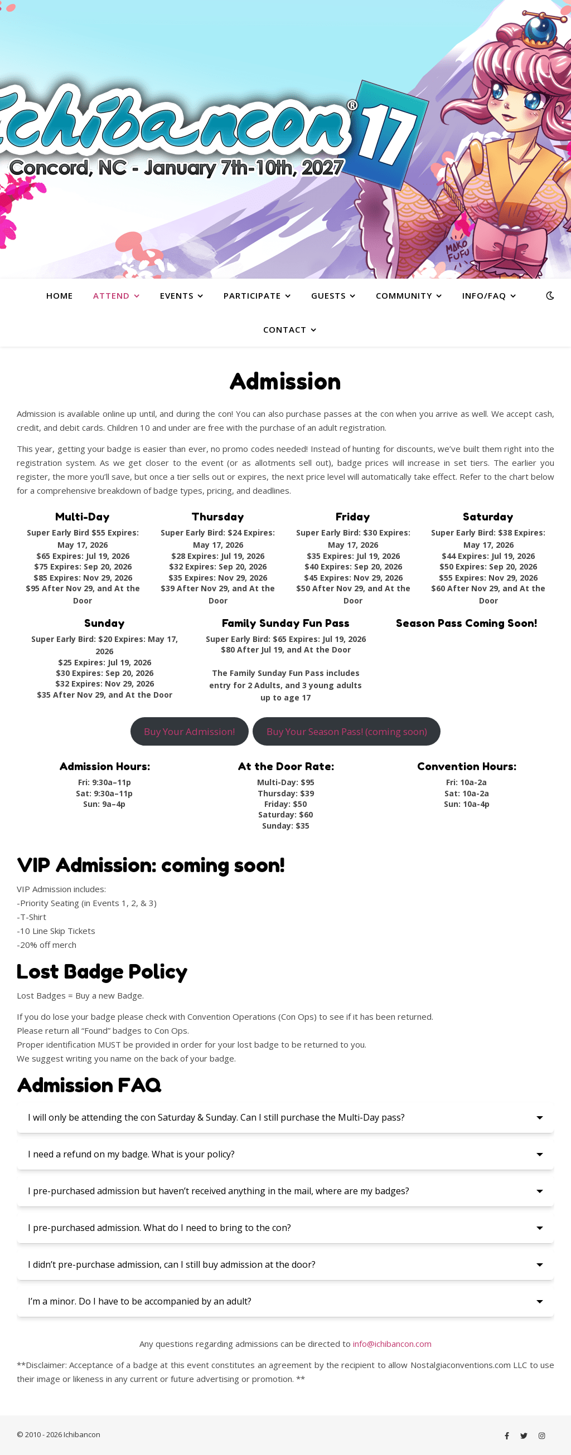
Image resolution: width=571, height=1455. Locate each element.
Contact (285, 329)
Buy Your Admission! (189, 731)
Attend (111, 295)
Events (176, 295)
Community (404, 295)
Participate (252, 295)
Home (59, 295)
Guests (328, 295)
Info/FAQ (484, 295)
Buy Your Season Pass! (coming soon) (347, 731)
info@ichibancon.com (392, 1343)
